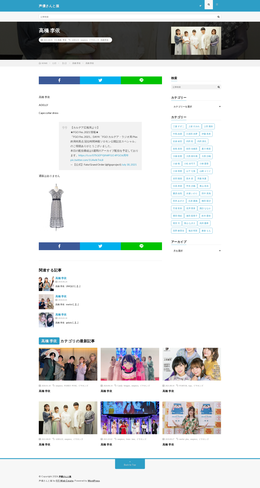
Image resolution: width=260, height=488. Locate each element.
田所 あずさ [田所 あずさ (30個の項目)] (178, 200)
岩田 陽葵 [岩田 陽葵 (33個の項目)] (177, 178)
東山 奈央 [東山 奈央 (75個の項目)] (204, 186)
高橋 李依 (62, 40)
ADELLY (75, 40)
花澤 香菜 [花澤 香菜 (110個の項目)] (190, 208)
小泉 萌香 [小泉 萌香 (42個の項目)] (177, 171)
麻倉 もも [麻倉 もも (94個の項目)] (206, 230)
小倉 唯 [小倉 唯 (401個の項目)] (176, 163)
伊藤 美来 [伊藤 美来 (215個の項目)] (206, 133)
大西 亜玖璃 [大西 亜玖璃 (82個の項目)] (191, 156)
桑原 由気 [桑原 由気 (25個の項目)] (177, 193)
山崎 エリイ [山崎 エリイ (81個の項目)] (205, 171)
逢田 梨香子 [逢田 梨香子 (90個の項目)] (191, 215)
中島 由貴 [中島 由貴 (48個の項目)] (177, 133)
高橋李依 (104, 40)
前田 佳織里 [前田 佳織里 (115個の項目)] (191, 148)
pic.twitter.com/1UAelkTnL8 (86, 159)
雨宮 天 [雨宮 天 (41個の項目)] (176, 223)
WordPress (94, 480)
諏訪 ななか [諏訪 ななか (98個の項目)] (205, 208)
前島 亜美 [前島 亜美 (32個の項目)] (177, 148)
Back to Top (130, 464)
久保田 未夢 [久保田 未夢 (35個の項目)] (191, 133)
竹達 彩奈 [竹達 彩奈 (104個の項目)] (177, 208)
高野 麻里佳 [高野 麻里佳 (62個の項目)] (178, 230)
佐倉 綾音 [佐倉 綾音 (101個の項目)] (177, 141)
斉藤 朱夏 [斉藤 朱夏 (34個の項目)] (201, 178)
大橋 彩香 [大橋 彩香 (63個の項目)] (177, 156)
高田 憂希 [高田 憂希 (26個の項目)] (204, 223)
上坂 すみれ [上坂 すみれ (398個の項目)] (194, 126)
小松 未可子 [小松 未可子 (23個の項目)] (189, 163)
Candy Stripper (123, 386)
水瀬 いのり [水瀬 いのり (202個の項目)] (191, 193)
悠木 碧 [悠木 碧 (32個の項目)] (189, 178)
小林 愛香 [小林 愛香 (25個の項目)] (204, 163)
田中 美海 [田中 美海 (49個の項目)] (206, 193)
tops (190, 386)
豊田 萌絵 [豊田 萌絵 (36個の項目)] (177, 215)
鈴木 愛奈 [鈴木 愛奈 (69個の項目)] (206, 215)
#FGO (110, 155)
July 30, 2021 (129, 164)
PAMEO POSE (70, 386)
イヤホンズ (94, 40)
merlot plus (184, 439)
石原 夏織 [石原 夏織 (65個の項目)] (192, 200)
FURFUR (183, 386)
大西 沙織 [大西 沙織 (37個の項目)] (206, 156)
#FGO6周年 (122, 155)
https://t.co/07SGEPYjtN (92, 155)
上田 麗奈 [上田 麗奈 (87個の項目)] (208, 126)
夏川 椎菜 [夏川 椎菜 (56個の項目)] (206, 148)
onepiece (84, 40)
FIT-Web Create (65, 480)
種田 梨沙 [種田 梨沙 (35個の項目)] (206, 200)
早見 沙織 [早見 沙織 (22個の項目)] (190, 186)
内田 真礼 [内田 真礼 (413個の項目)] (201, 141)
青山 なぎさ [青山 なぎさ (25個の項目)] (189, 223)
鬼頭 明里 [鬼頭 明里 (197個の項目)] (192, 230)
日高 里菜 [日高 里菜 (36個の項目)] (177, 186)
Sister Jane (130, 439)
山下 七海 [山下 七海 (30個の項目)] (190, 171)
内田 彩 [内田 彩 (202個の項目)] (189, 141)
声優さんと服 (65, 476)
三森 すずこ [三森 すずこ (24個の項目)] (178, 126)
